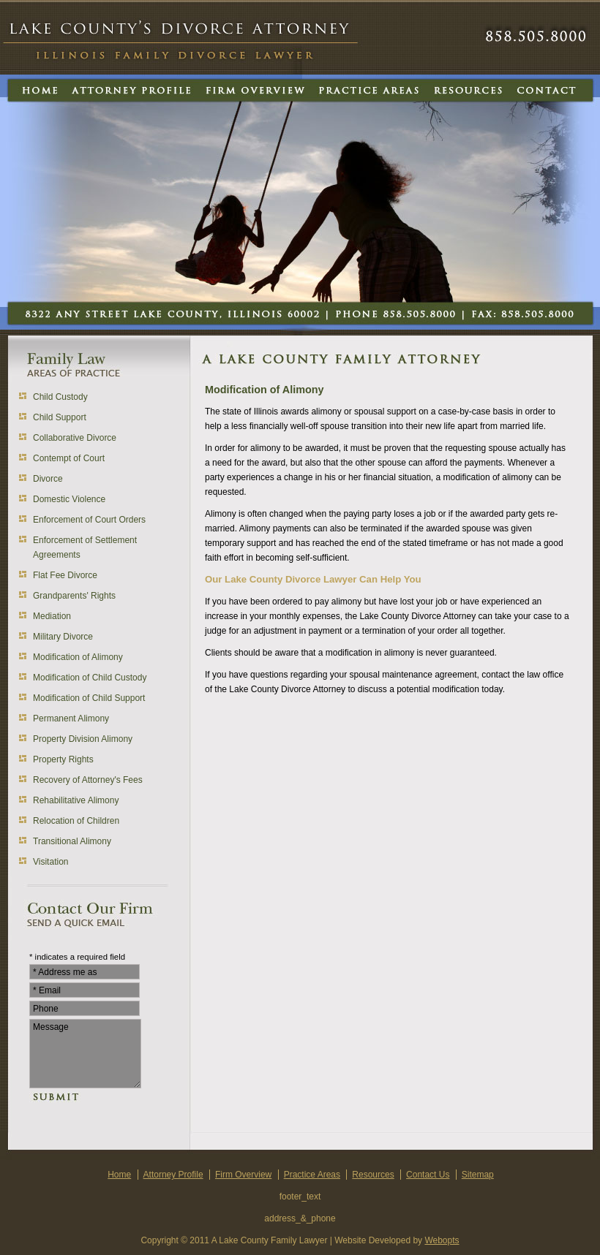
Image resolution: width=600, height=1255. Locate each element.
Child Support (59, 417)
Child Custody (60, 397)
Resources (373, 1174)
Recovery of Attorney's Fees (88, 780)
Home (119, 1174)
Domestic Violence (69, 499)
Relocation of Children (76, 821)
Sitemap (478, 1174)
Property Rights (63, 759)
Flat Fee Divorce (65, 575)
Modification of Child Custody (89, 677)
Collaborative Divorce (74, 438)
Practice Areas (312, 1174)
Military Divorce (63, 637)
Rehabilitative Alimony (76, 800)
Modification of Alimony (78, 657)
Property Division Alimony (82, 739)
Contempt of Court (69, 458)
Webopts (441, 1240)
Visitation (50, 862)
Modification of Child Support (89, 698)
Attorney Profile (173, 1174)
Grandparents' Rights (74, 596)
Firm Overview (243, 1174)
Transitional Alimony (72, 841)
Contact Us (427, 1174)
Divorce (48, 479)
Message (85, 1053)
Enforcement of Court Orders (89, 520)
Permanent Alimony (71, 718)
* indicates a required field (77, 956)
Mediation (52, 616)
